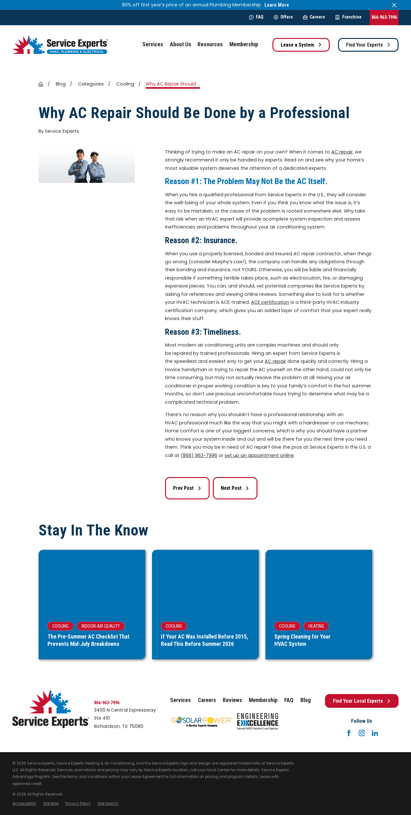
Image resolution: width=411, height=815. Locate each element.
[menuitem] (24, 803)
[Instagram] (362, 733)
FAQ (256, 16)
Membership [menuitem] (243, 44)
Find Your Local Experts (362, 701)
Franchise (348, 16)
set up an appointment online (259, 455)
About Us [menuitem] (180, 44)
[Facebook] (349, 733)
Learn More (276, 5)
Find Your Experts (368, 45)
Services (180, 700)
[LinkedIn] (375, 733)
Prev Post (187, 488)
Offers (283, 16)
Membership (263, 700)
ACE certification (270, 302)
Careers (314, 16)
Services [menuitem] (152, 44)
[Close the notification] (394, 5)
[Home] (60, 44)
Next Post (235, 488)
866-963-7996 (384, 17)
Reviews (232, 700)
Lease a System (301, 45)
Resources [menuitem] (210, 44)
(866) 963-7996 (199, 455)
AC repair (342, 152)
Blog (305, 700)
